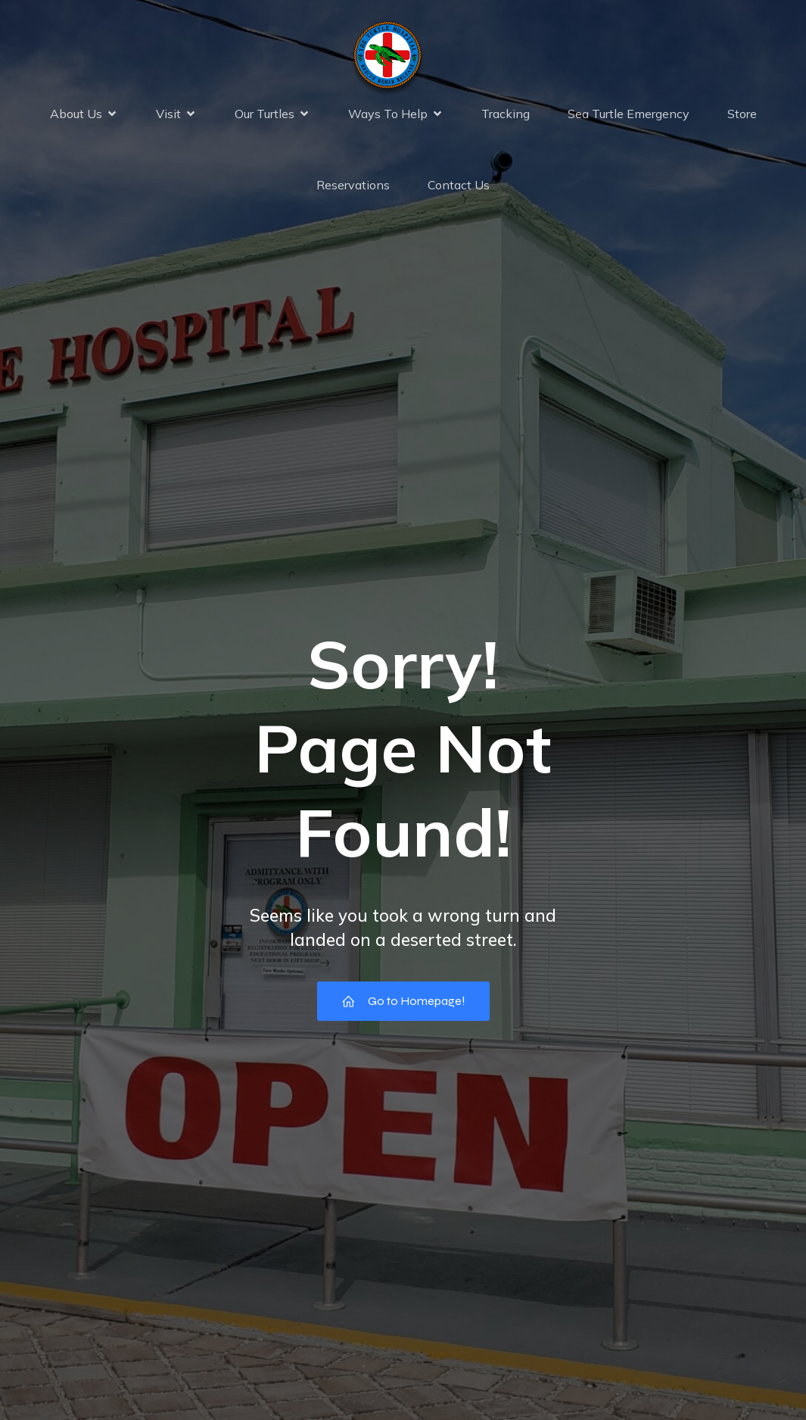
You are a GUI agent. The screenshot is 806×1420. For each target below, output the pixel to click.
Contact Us (459, 186)
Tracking (505, 115)
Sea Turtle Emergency (628, 115)
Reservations (353, 186)
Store (742, 115)
